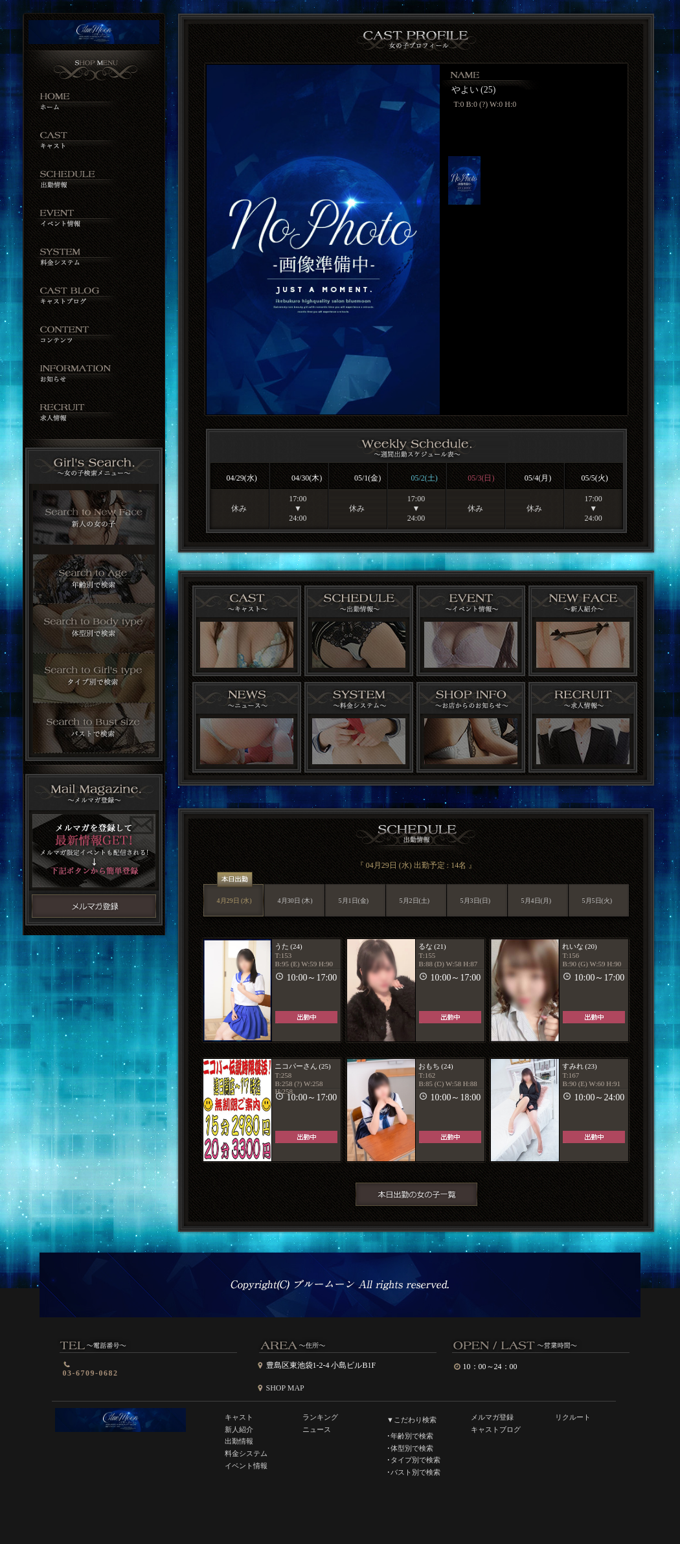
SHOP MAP (285, 1387)
